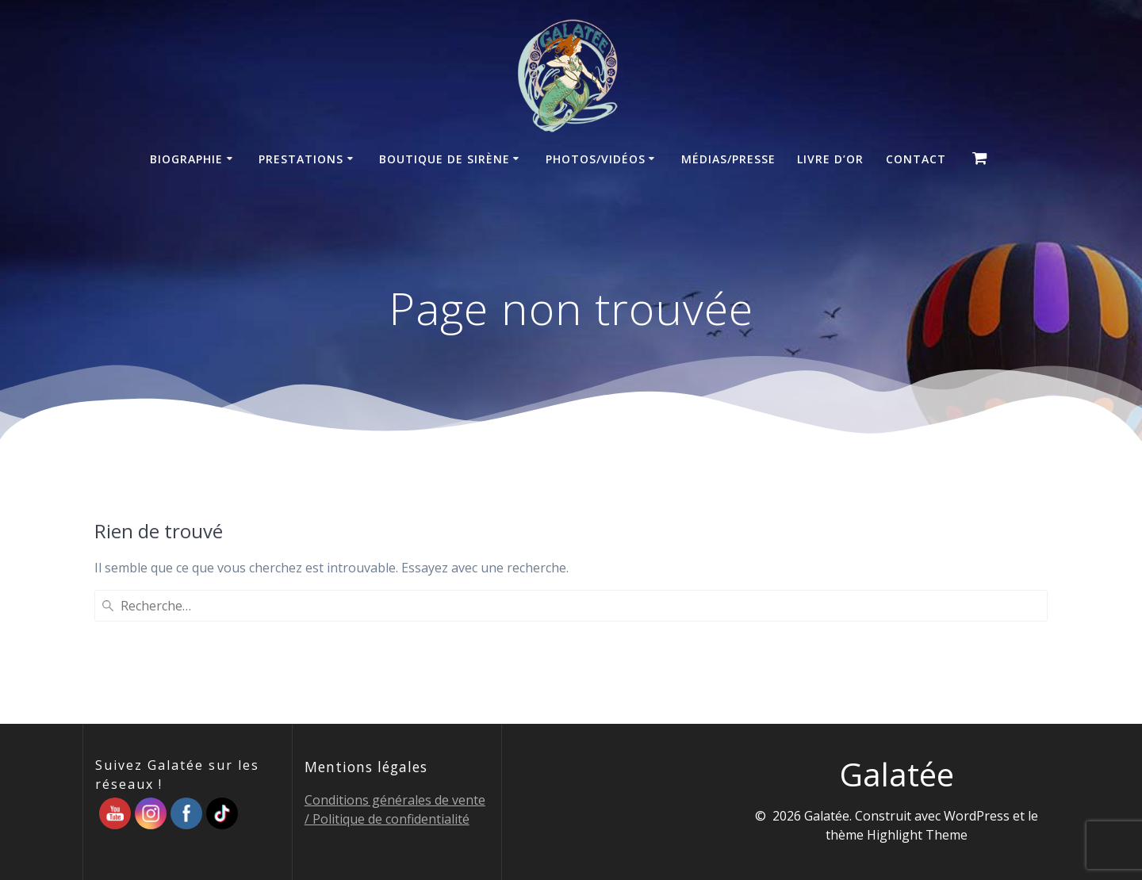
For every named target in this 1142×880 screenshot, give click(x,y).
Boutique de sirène (444, 158)
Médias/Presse (728, 158)
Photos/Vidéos (596, 158)
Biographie (186, 158)
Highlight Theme (917, 835)
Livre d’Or (830, 158)
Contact (916, 158)
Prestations (301, 158)
